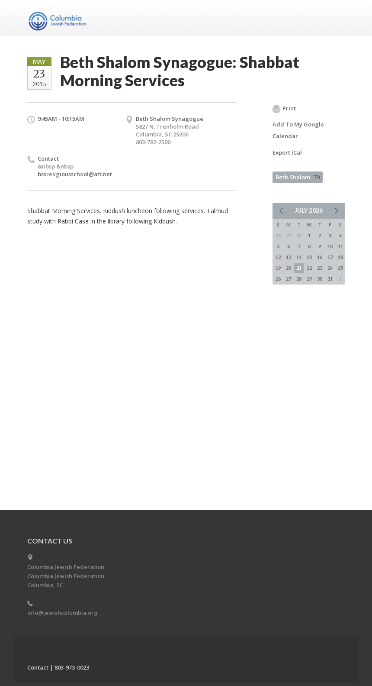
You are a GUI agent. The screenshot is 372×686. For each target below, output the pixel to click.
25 (340, 268)
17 (330, 257)
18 (340, 257)
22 (309, 268)
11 (340, 246)
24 (330, 268)
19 (278, 268)
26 (278, 279)
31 (330, 279)
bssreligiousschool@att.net (75, 174)
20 (288, 268)
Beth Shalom (298, 177)
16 (319, 257)
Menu (335, 18)
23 (319, 268)
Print (284, 108)
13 (288, 257)
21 (298, 268)
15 (309, 257)
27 (288, 279)
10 (330, 246)
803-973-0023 (72, 667)
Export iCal (287, 152)
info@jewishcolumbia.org (62, 613)
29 (309, 279)
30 (319, 279)
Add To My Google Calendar (298, 130)
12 (278, 257)
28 (298, 279)
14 (298, 257)
